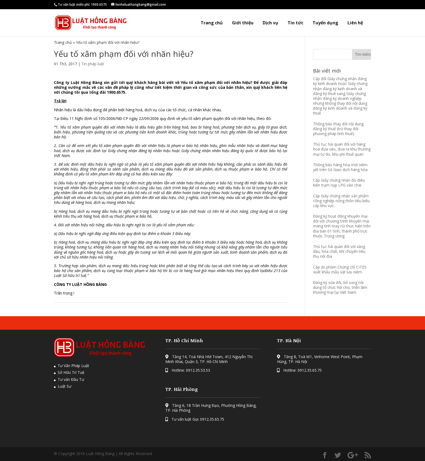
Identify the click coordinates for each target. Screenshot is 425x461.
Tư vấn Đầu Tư (71, 379)
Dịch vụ (270, 23)
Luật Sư (64, 386)
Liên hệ (355, 23)
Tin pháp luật (92, 63)
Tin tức (295, 23)
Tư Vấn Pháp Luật (73, 365)
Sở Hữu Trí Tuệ (71, 372)
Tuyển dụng (325, 23)
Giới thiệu (242, 23)
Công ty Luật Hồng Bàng (79, 82)
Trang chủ (212, 23)
